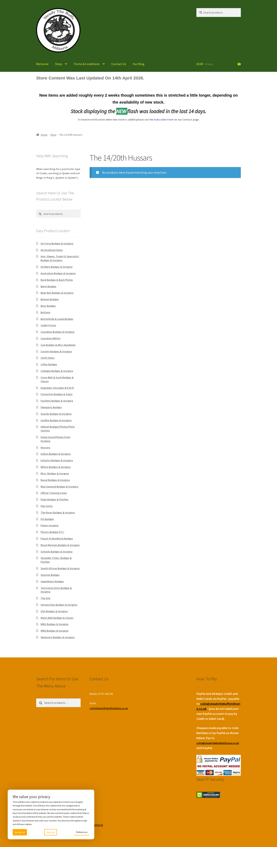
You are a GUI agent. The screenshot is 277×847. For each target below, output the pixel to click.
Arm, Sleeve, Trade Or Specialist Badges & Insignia (60, 258)
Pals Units (47, 506)
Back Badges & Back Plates (57, 280)
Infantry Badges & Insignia (57, 460)
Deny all (51, 832)
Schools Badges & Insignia (57, 551)
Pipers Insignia (49, 525)
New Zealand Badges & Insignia (59, 486)
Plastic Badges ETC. (52, 532)
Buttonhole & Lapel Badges (57, 319)
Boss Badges (48, 306)
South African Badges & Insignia (60, 568)
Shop (58, 64)
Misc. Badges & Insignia (55, 473)
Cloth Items (48, 358)
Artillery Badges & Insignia (57, 266)
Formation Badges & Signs (57, 394)
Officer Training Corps (54, 493)
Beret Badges (48, 286)
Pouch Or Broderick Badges (57, 538)
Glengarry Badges (51, 407)
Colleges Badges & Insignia (57, 371)
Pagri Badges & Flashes (54, 499)
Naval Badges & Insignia (55, 480)
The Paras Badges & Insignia (58, 512)
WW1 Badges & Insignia (54, 624)
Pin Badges (47, 519)
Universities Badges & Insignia (59, 604)
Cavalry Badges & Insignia (56, 351)
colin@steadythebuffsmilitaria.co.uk (109, 708)
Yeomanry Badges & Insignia (58, 637)
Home (44, 134)
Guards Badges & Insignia (56, 414)
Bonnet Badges (50, 299)
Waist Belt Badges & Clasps (57, 618)
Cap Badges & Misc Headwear (58, 345)
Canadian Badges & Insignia (57, 332)
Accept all (20, 832)
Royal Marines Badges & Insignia (60, 545)
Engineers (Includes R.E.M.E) (57, 388)
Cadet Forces (48, 325)
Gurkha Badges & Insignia (56, 420)
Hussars (45, 447)
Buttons (45, 312)
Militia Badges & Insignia (56, 467)
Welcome (42, 64)
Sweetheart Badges (52, 581)
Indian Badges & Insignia (56, 454)
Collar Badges (49, 364)
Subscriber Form (164, 119)
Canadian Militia (50, 338)
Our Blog (138, 64)
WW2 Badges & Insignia (54, 630)
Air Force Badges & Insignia (57, 243)
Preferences (81, 832)
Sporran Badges (50, 575)
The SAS (45, 598)
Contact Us (118, 64)
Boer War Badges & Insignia (57, 292)
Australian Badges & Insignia (58, 273)
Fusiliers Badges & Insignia (57, 400)
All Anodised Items (52, 250)
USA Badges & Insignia (54, 611)
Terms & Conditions (87, 64)
